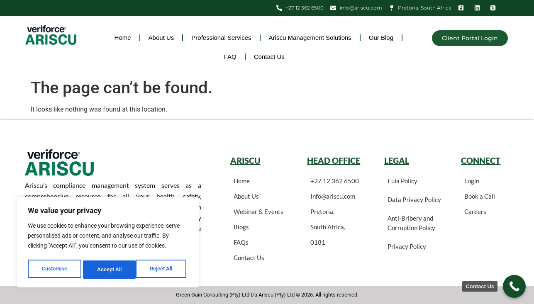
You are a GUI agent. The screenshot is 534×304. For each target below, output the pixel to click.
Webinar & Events (258, 211)
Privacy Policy (407, 246)
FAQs (241, 242)
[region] (108, 243)
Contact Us (269, 56)
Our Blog (381, 37)
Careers (475, 211)
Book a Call (479, 196)
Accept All (162, 269)
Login (471, 181)
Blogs (241, 227)
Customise (54, 269)
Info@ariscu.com (332, 196)
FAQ (230, 56)
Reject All (109, 269)
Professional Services (221, 37)
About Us (161, 37)
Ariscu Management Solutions (310, 37)
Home (123, 37)
